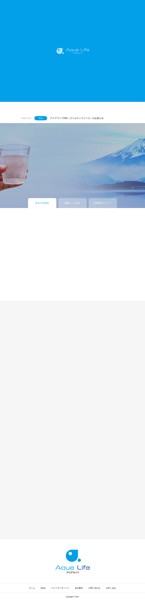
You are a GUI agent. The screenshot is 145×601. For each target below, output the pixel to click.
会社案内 (79, 588)
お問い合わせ (94, 588)
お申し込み (111, 588)
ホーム (32, 588)
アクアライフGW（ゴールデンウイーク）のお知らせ (77, 118)
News (41, 118)
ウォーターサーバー (60, 588)
